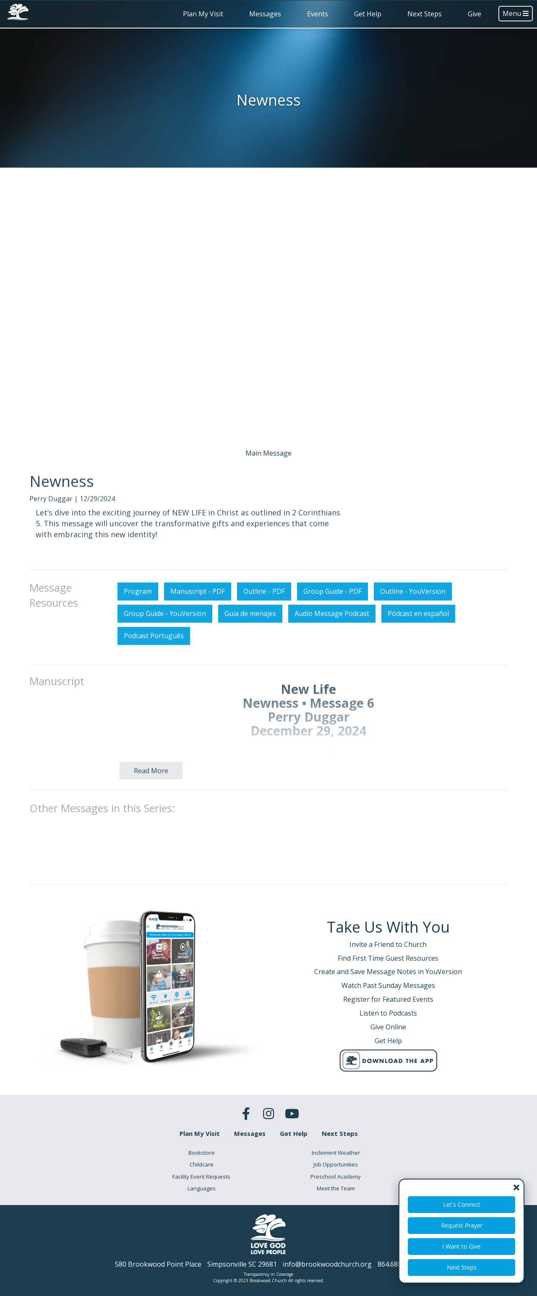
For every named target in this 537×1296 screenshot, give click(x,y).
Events (317, 13)
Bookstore (201, 1152)
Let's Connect (461, 1204)
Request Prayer (461, 1225)
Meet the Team (336, 1188)
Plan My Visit (203, 13)
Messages (265, 13)
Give (474, 13)
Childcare (202, 1164)
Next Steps (424, 13)
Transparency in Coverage (268, 1274)
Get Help (367, 13)
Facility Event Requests (201, 1176)
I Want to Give (461, 1246)
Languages (202, 1188)
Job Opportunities (335, 1164)
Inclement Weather (336, 1152)
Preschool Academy (335, 1176)
